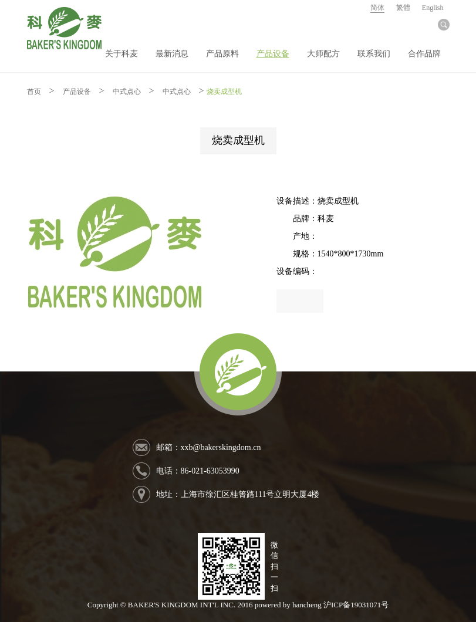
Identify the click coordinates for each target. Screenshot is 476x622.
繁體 (403, 8)
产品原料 (222, 53)
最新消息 (172, 53)
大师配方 (323, 53)
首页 (34, 91)
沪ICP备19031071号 (356, 604)
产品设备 (272, 53)
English (433, 8)
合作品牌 (424, 53)
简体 (377, 8)
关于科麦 (121, 53)
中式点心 (127, 91)
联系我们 (373, 53)
